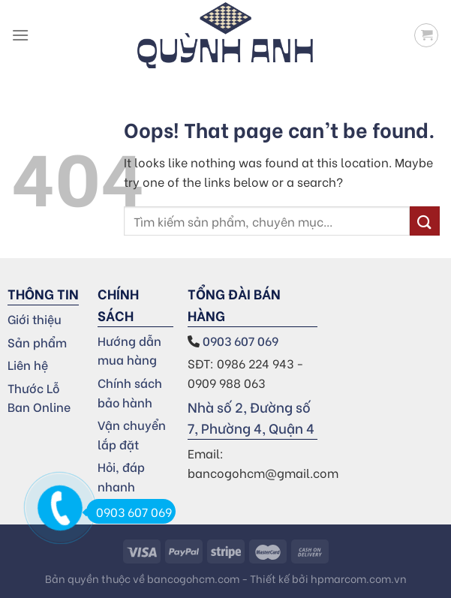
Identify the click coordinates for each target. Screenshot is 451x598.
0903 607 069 (242, 340)
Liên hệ (28, 364)
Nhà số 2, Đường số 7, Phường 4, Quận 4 (251, 417)
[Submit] (425, 221)
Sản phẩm (37, 341)
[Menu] (20, 35)
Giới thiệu (35, 318)
